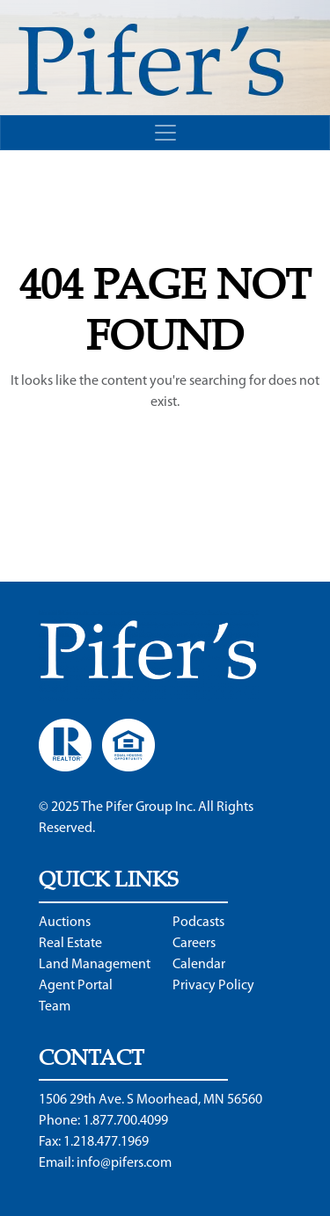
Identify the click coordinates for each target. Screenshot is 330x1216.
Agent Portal (76, 986)
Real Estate (70, 944)
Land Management (94, 965)
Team (54, 1007)
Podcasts (198, 923)
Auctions (65, 923)
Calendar (198, 965)
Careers (194, 944)
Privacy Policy (213, 986)
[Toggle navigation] (165, 132)
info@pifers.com (124, 1163)
